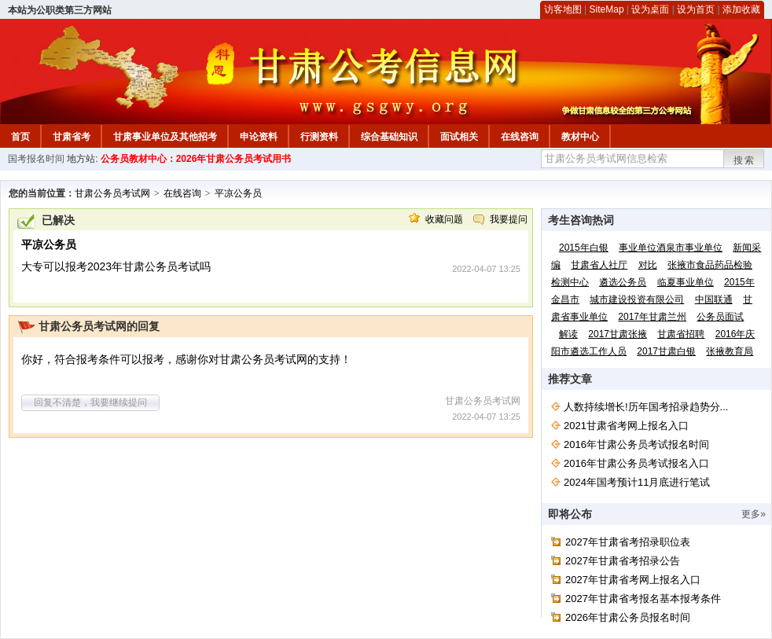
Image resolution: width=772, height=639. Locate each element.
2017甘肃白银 (666, 351)
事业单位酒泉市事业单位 (670, 247)
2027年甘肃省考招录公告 (622, 561)
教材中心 (580, 136)
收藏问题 (444, 219)
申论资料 (259, 136)
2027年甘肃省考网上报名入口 (632, 580)
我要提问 (509, 219)
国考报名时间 (36, 158)
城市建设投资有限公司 (637, 299)
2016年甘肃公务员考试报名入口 (636, 463)
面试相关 (459, 136)
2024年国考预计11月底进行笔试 (637, 482)
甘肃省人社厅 (599, 264)
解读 (568, 334)
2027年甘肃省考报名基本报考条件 (643, 598)
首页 (20, 136)
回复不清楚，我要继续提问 (90, 402)
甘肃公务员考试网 (112, 193)
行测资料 (319, 136)
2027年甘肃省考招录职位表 (627, 542)
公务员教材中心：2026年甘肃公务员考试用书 (196, 158)
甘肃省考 (71, 136)
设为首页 (696, 9)
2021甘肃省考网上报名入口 (626, 426)
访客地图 (563, 9)
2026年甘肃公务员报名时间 (627, 617)
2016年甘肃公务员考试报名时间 (636, 444)
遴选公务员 (622, 282)
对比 (647, 264)
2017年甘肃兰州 (652, 316)
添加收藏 (741, 9)
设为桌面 (650, 9)
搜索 (744, 160)
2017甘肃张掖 (617, 334)
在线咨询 (520, 136)
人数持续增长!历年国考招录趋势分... (646, 407)
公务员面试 (720, 316)
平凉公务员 (238, 193)
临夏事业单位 (685, 282)
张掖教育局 (729, 351)
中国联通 (714, 299)
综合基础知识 (389, 136)
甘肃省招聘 (680, 334)
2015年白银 (583, 247)
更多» (753, 514)
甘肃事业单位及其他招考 (165, 136)
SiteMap (607, 9)
